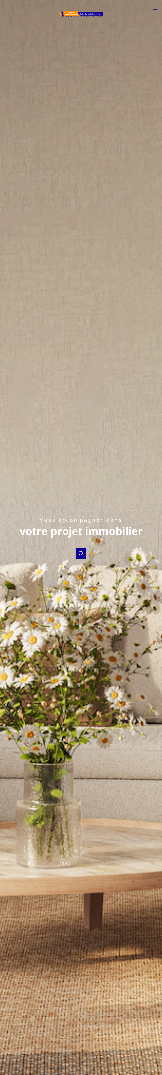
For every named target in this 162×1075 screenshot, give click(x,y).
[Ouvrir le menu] (156, 8)
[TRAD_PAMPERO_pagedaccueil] (81, 16)
